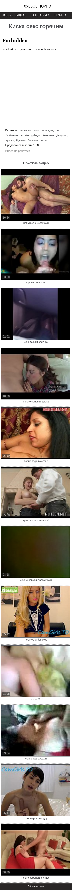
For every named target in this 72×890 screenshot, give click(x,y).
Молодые (47, 130)
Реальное (48, 135)
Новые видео (13, 15)
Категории (40, 15)
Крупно (10, 140)
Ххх (57, 130)
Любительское (14, 135)
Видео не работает (17, 150)
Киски (44, 140)
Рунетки (20, 140)
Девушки (61, 135)
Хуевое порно (37, 6)
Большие (33, 140)
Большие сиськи (30, 130)
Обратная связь (36, 886)
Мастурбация (32, 135)
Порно (60, 15)
